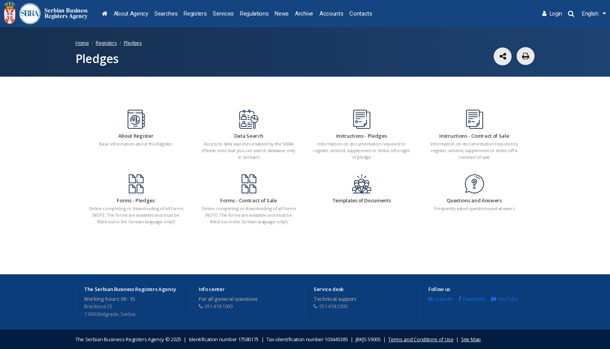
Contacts (360, 13)
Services (223, 13)
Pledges (133, 42)
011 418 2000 (330, 306)
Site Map (470, 339)
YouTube (504, 298)
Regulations (254, 13)
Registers (195, 13)
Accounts (331, 13)
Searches (165, 13)
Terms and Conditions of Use (420, 339)
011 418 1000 (216, 306)
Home (82, 42)
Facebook (471, 298)
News (282, 13)
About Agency (131, 13)
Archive (304, 13)
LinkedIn (440, 298)
